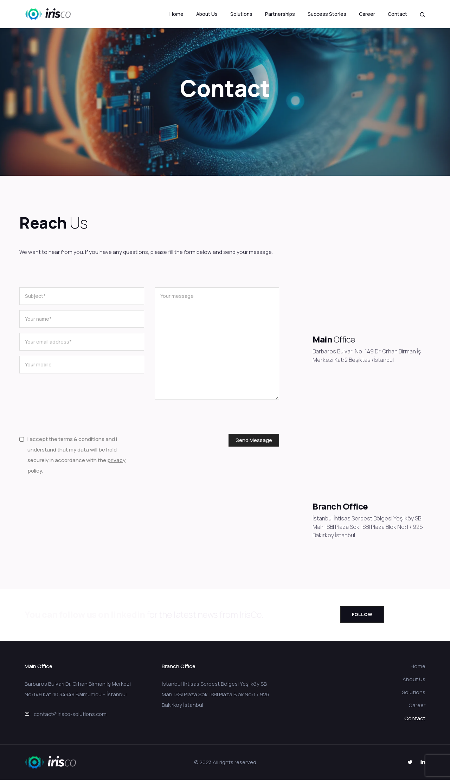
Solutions (241, 14)
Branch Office (340, 506)
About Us (207, 14)
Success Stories (327, 14)
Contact (397, 14)
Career (367, 14)
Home (176, 14)
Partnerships (280, 14)
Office (343, 339)
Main (322, 339)
